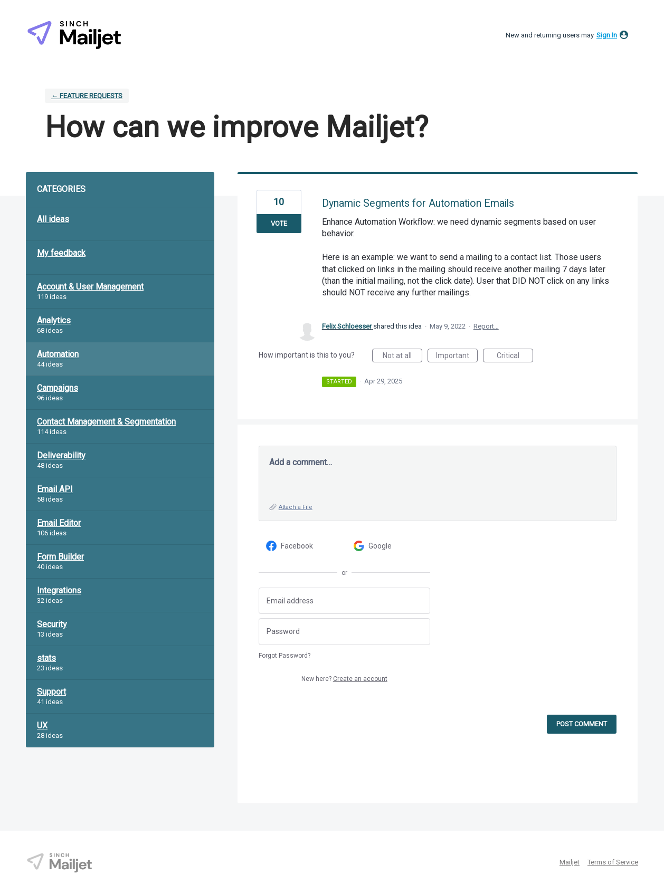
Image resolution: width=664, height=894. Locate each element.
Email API (55, 489)
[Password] (344, 631)
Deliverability (61, 455)
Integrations (59, 590)
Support (51, 692)
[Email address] (344, 601)
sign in (606, 35)
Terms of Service (612, 862)
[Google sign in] (388, 546)
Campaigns (57, 388)
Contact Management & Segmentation (106, 422)
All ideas (53, 219)
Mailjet (569, 862)
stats (46, 658)
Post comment (581, 724)
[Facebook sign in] (301, 546)
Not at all (402, 356)
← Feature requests (86, 96)
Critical (515, 356)
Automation (58, 354)
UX (42, 725)
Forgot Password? (284, 655)
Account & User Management (90, 287)
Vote (279, 223)
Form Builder (60, 557)
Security (52, 624)
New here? (344, 678)
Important (457, 356)
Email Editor (59, 523)
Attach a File (295, 507)
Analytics (54, 320)
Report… (486, 326)
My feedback (61, 253)
